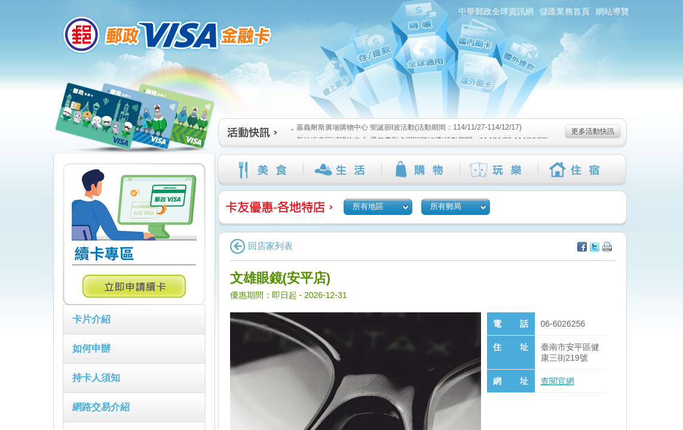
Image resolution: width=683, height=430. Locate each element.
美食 (264, 169)
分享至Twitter (594, 246)
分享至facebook (582, 246)
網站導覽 (612, 11)
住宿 (577, 169)
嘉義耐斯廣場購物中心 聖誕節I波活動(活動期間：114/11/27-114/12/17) (407, 127)
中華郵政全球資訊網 (496, 11)
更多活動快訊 (592, 131)
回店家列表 (261, 246)
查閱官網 (557, 381)
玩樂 (499, 169)
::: (46, 5)
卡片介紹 (91, 319)
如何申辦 (91, 348)
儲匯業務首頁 (565, 11)
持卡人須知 (96, 378)
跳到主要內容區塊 (6, 6)
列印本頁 (607, 246)
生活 (342, 169)
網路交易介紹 (101, 407)
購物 (420, 169)
